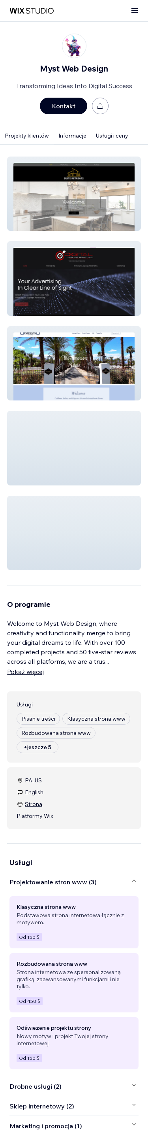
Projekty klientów (27, 135)
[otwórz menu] (134, 11)
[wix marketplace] (31, 10)
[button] (74, 194)
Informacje (72, 135)
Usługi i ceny (112, 135)
